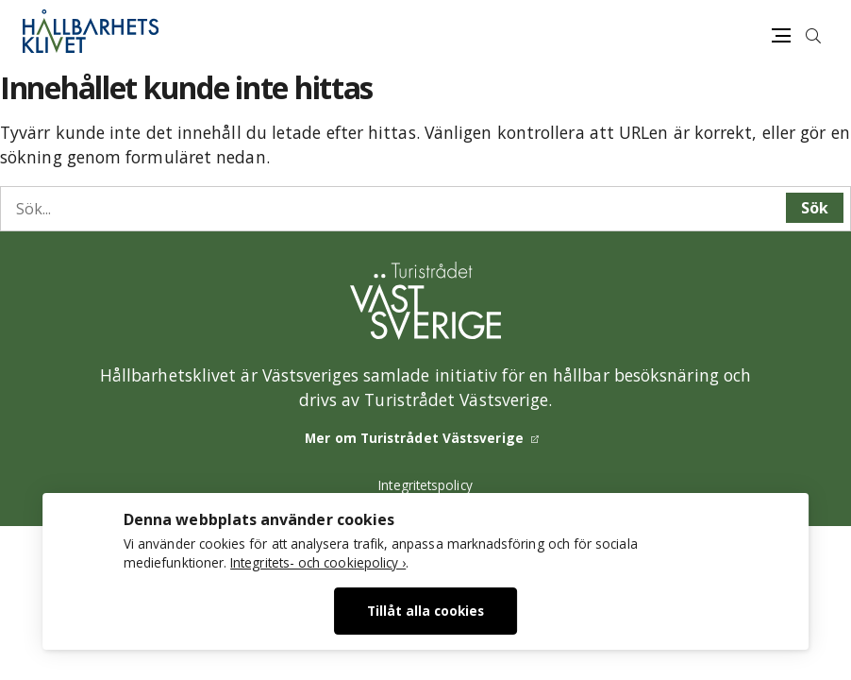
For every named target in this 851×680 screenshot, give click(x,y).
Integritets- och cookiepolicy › (318, 562)
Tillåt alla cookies (425, 611)
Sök (814, 207)
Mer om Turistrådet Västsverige (414, 438)
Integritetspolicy (425, 485)
